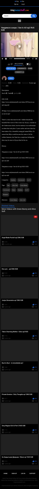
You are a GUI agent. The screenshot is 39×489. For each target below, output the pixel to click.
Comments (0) (19, 72)
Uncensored (21, 180)
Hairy (13, 190)
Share (30, 68)
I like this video (9, 64)
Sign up (16, 4)
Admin (11, 78)
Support (32, 473)
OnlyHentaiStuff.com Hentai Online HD (12, 485)
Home (5, 473)
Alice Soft (15, 185)
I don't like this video (12, 64)
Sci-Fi (28, 180)
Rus (23, 1)
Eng (17, 1)
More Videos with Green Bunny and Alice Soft (19, 210)
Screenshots (21, 68)
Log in (23, 4)
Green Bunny (23, 185)
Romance (5, 194)
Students (13, 180)
